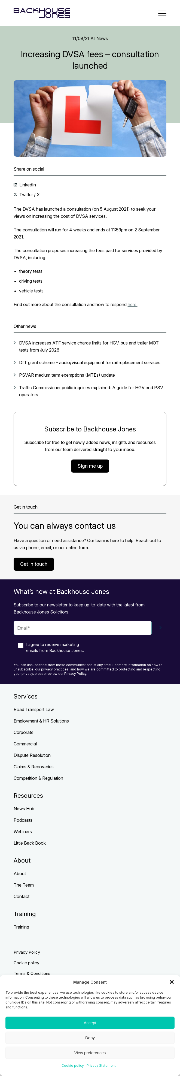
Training (21, 927)
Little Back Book (30, 843)
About (20, 873)
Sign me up (90, 466)
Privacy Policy (27, 952)
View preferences (90, 1052)
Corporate (23, 732)
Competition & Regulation (38, 778)
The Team (24, 885)
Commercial (25, 743)
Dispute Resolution (32, 755)
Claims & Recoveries (34, 766)
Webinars (23, 831)
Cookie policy (73, 1065)
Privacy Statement (101, 1065)
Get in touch (33, 564)
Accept (90, 1022)
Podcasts (23, 820)
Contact (21, 896)
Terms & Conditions (32, 973)
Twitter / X (29, 194)
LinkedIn (27, 185)
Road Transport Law (34, 709)
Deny (90, 1037)
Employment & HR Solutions (41, 721)
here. (133, 304)
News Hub (24, 808)
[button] (172, 982)
